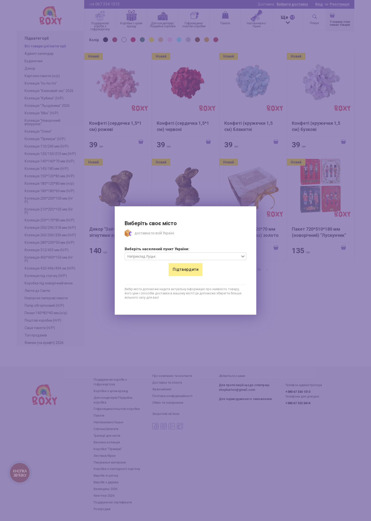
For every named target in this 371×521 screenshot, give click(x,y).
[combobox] (182, 256)
